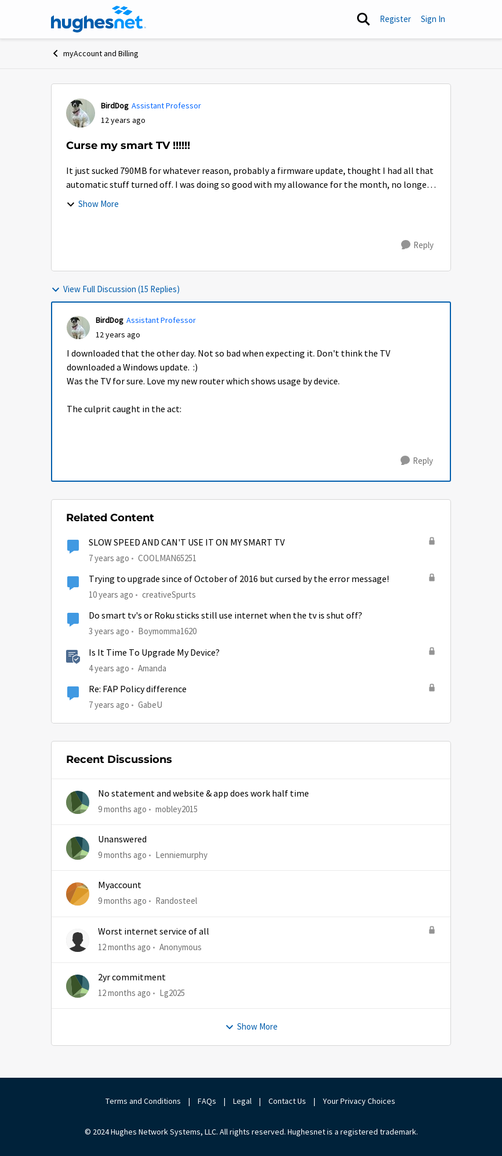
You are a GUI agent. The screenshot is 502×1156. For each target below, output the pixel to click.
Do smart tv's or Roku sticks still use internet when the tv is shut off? (225, 615)
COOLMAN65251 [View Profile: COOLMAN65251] (167, 558)
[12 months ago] (124, 947)
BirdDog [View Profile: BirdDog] (115, 105)
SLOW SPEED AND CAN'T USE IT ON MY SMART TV (187, 542)
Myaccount (119, 885)
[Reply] (417, 245)
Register (395, 18)
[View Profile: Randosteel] (77, 894)
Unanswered (122, 839)
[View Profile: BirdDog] (80, 113)
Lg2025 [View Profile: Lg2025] (172, 992)
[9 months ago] (122, 809)
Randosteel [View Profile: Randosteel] (176, 900)
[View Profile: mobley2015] (77, 802)
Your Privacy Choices (360, 1101)
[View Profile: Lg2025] (77, 986)
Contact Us (287, 1101)
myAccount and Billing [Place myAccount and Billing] (95, 53)
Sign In (433, 18)
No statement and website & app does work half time (203, 793)
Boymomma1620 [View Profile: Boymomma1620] (167, 631)
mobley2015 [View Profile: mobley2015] (176, 808)
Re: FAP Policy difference (138, 689)
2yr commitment (132, 977)
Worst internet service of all (153, 931)
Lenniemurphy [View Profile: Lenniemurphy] (181, 854)
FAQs (207, 1101)
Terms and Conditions (143, 1101)
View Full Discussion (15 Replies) (115, 289)
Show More (92, 203)
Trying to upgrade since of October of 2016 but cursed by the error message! (239, 579)
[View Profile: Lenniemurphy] (77, 848)
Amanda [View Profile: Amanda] (152, 667)
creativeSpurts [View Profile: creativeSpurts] (169, 594)
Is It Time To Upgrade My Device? (154, 653)
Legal (242, 1101)
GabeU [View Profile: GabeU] (150, 704)
